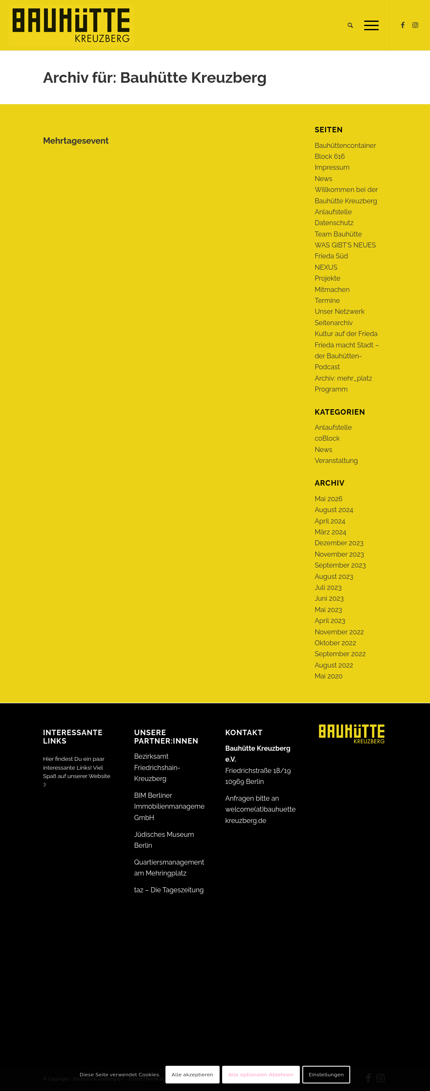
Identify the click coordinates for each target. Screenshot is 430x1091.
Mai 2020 (329, 676)
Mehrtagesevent (76, 141)
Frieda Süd (331, 256)
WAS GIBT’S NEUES (345, 245)
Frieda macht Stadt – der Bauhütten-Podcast (347, 356)
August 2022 (334, 665)
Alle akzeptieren (192, 1075)
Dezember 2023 (339, 543)
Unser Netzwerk (339, 311)
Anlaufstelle (333, 212)
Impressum (332, 167)
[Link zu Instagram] (415, 24)
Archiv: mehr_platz (343, 378)
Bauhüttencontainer (345, 146)
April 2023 (330, 621)
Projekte (327, 278)
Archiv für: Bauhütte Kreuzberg (155, 77)
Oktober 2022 (335, 643)
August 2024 (334, 510)
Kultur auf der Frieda (346, 334)
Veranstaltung (336, 461)
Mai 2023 (328, 610)
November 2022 (339, 632)
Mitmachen (332, 290)
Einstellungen (326, 1075)
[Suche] (350, 25)
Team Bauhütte (338, 234)
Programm (331, 389)
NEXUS (326, 267)
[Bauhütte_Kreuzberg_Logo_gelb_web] (71, 25)
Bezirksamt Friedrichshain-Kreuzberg (157, 767)
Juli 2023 (328, 588)
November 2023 (339, 554)
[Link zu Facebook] (402, 24)
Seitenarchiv (334, 323)
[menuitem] (350, 25)
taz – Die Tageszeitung (169, 890)
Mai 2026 (328, 499)
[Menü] (369, 25)
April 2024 (330, 521)
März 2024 (330, 532)
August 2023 (334, 577)
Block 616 (330, 156)
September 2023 (340, 565)
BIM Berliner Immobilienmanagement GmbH (172, 806)
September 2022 (340, 654)
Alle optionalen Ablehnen (261, 1075)
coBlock (327, 438)
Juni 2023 (329, 598)
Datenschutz (334, 223)
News (323, 179)
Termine (327, 301)
